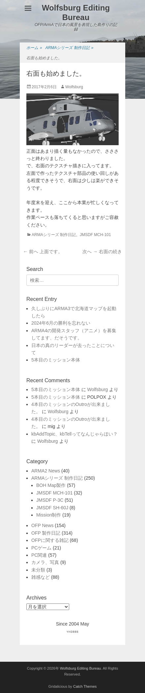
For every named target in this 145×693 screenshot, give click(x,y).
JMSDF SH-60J (52, 507)
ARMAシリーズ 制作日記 (69, 48)
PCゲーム (41, 547)
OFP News (42, 525)
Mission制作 (48, 515)
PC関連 (39, 555)
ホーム (34, 48)
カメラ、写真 (45, 562)
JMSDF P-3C (49, 500)
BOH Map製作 (51, 485)
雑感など (40, 577)
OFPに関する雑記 (50, 540)
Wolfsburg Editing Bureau (76, 12)
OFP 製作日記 (45, 533)
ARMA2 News (45, 470)
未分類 (38, 570)
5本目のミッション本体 (55, 359)
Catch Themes (85, 686)
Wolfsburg (74, 87)
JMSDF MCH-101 (95, 234)
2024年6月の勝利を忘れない (60, 323)
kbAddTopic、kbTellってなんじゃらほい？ (74, 434)
